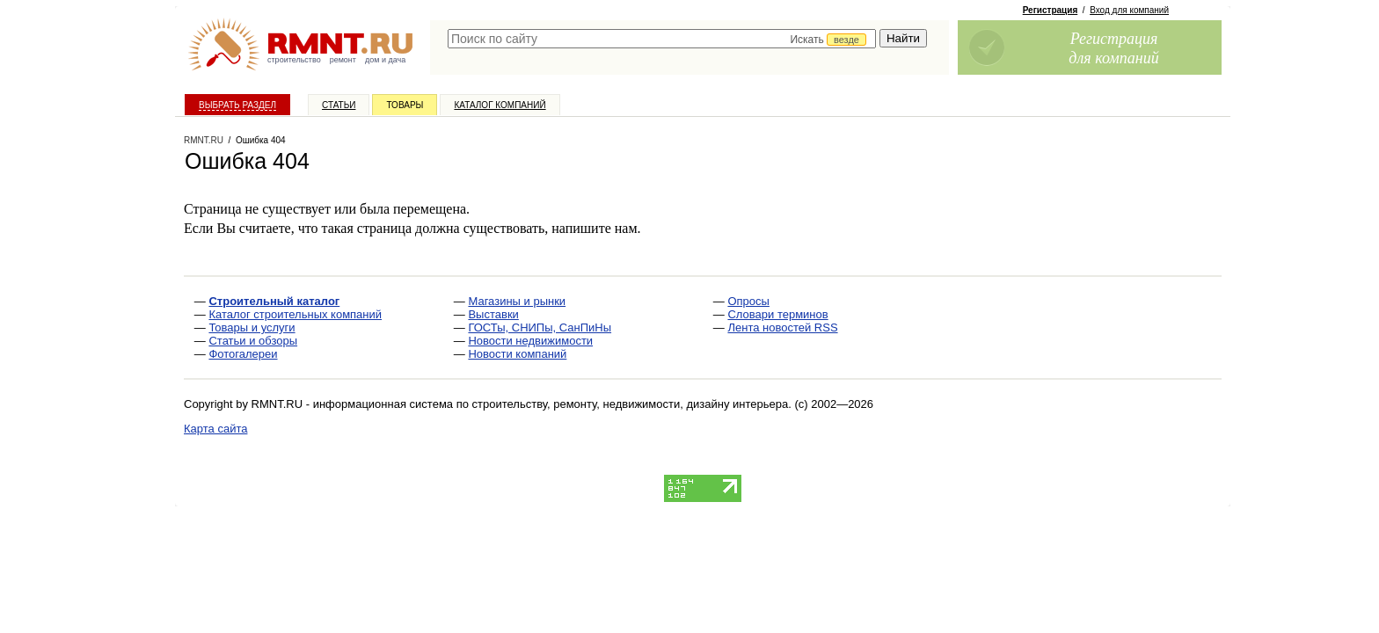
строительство (294, 59)
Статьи (338, 105)
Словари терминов (777, 314)
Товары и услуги (251, 327)
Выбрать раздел (237, 105)
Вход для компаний (1129, 10)
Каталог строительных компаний (295, 314)
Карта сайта (215, 428)
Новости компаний (517, 353)
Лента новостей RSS (782, 327)
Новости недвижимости (530, 340)
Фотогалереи (242, 353)
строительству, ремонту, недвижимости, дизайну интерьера (630, 404)
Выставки (493, 314)
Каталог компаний (499, 105)
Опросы (748, 301)
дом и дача (385, 59)
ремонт (343, 59)
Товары (404, 105)
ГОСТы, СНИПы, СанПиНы (539, 327)
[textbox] (662, 38)
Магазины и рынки (516, 301)
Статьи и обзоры (252, 340)
